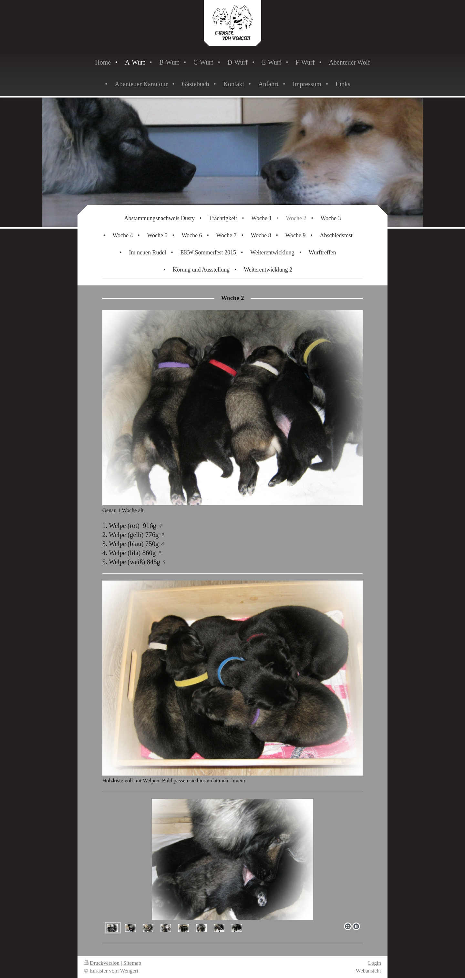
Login (374, 963)
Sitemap (132, 963)
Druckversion (101, 963)
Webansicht (368, 971)
